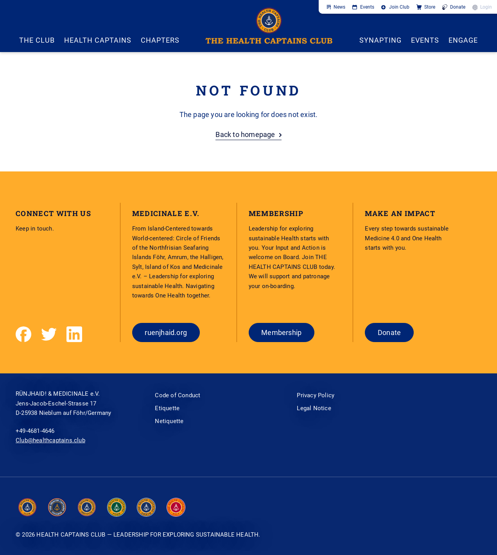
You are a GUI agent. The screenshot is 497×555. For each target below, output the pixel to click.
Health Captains (97, 40)
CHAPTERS (160, 40)
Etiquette (167, 408)
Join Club (399, 7)
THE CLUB (37, 40)
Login (486, 7)
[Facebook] (23, 334)
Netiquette (169, 421)
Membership (281, 332)
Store (429, 7)
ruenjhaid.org (166, 332)
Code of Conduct (177, 395)
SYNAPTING (380, 40)
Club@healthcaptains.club (50, 440)
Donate (457, 7)
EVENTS (425, 40)
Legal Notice (314, 408)
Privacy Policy (315, 395)
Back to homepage (245, 134)
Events (367, 7)
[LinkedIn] (74, 334)
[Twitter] (49, 334)
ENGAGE (463, 40)
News (339, 7)
